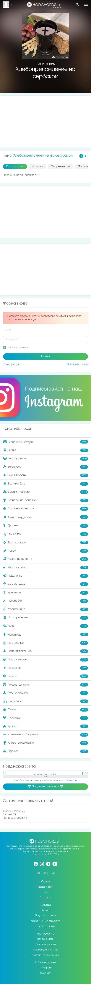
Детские (45, 526)
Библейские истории (45, 442)
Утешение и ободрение (45, 735)
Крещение (45, 593)
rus (38, 872)
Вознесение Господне (45, 500)
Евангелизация (45, 542)
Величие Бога (45, 484)
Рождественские (45, 685)
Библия (45, 450)
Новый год (45, 634)
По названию (15, 166)
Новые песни (45, 887)
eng (45, 872)
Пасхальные (45, 643)
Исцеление (45, 576)
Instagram (46, 967)
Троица (45, 726)
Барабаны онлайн (45, 944)
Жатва (45, 551)
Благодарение (45, 459)
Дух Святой (45, 534)
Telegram (45, 973)
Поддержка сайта (45, 915)
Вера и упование (45, 492)
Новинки (37, 166)
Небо (45, 626)
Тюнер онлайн (45, 939)
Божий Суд (45, 467)
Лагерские (45, 601)
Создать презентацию (45, 955)
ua (53, 872)
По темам (45, 897)
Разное (45, 676)
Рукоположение (45, 693)
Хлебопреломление (45, 743)
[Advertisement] (45, 122)
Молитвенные (45, 609)
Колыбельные (45, 584)
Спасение (45, 718)
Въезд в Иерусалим (45, 517)
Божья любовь (45, 475)
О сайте (46, 910)
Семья (45, 710)
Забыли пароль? (77, 364)
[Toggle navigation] (86, 4)
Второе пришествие (45, 509)
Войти (45, 356)
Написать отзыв (46, 926)
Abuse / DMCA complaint (45, 921)
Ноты (45, 892)
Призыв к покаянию (45, 651)
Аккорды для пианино (45, 949)
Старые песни (60, 166)
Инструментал (45, 567)
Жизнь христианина (45, 559)
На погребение (45, 618)
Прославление (45, 659)
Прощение (45, 668)
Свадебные (45, 701)
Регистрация (11, 364)
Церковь (45, 751)
